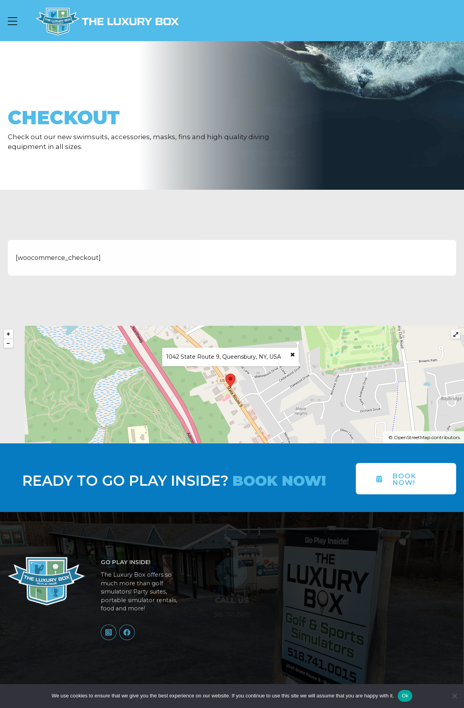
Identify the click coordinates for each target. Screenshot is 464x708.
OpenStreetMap (412, 437)
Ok (405, 696)
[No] (454, 696)
